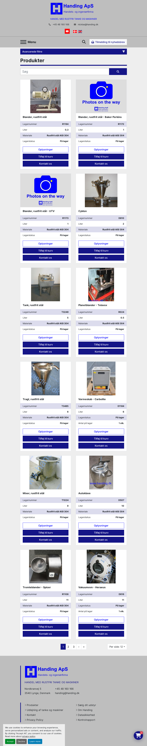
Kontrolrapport (86, 719)
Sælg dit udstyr (87, 705)
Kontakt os (45, 163)
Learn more (35, 741)
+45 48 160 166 (60, 24)
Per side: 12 (116, 646)
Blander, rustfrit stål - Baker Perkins (100, 117)
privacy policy (28, 736)
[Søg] (64, 71)
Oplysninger (45, 149)
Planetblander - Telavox (92, 305)
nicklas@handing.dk (87, 24)
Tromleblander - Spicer (37, 587)
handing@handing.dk (67, 693)
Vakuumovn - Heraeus (92, 587)
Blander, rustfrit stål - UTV (39, 211)
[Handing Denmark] (46, 671)
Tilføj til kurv (45, 156)
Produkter (32, 705)
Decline (21, 741)
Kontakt (31, 714)
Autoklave (84, 493)
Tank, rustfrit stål (33, 305)
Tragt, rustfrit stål (33, 399)
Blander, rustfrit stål (35, 117)
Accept (10, 741)
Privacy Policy (35, 719)
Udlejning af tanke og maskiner (45, 710)
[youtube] (67, 31)
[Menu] (23, 42)
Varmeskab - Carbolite (92, 399)
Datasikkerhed (86, 714)
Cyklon (82, 211)
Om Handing (85, 710)
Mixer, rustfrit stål (33, 493)
